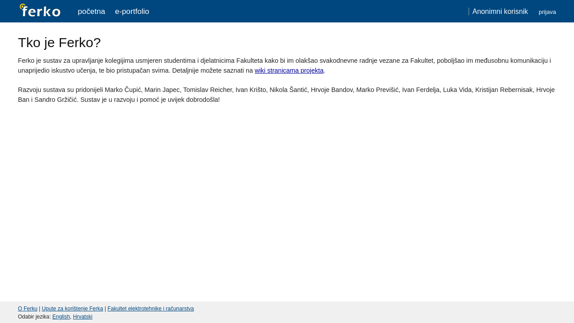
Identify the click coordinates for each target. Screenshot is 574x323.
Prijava (547, 12)
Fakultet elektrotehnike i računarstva (151, 309)
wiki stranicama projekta (289, 70)
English (61, 317)
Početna (91, 11)
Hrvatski (82, 317)
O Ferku (27, 309)
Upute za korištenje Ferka (72, 309)
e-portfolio (132, 11)
